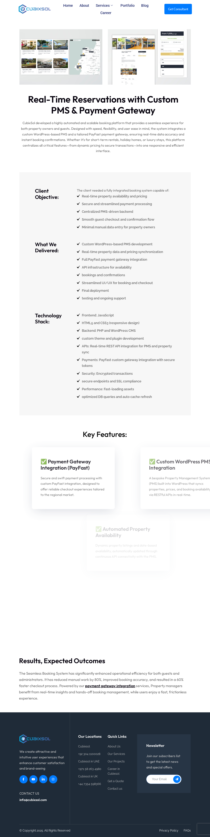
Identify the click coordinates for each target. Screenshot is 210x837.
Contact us (115, 788)
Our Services (116, 754)
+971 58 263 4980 (89, 769)
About (84, 5)
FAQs (187, 830)
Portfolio (127, 5)
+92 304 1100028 (89, 754)
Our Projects (116, 761)
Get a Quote (116, 781)
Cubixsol (84, 746)
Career (105, 13)
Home (68, 5)
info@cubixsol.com (33, 800)
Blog (144, 5)
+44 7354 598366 (89, 784)
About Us (114, 746)
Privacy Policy (168, 830)
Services (104, 5)
